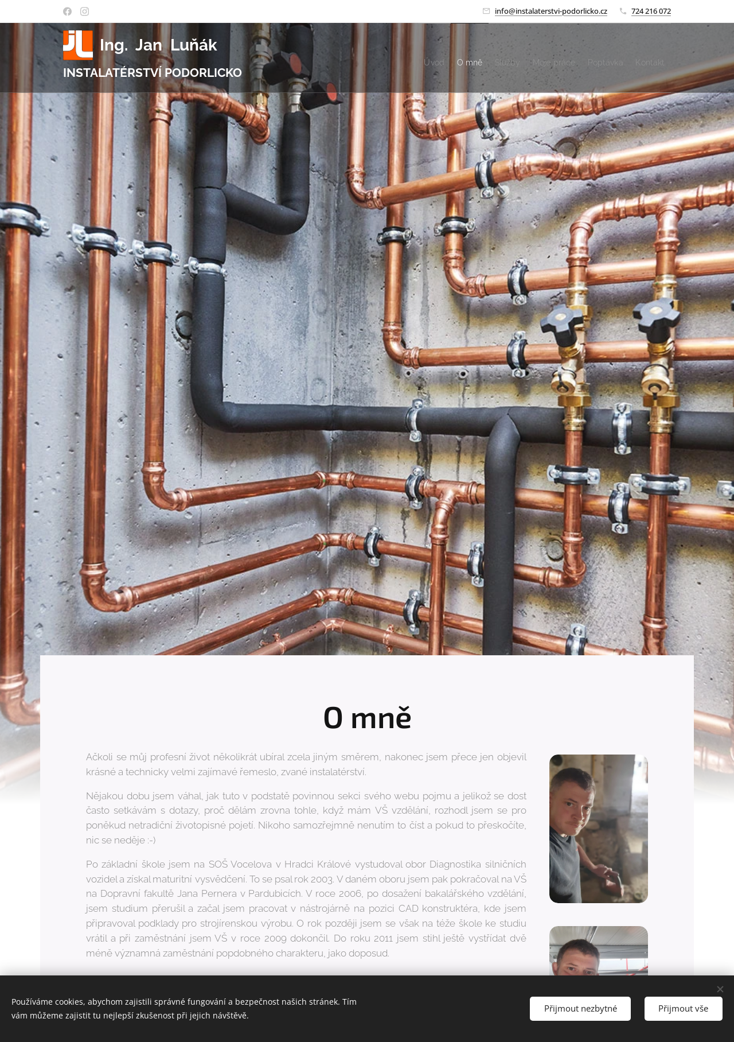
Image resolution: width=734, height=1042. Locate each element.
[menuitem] (372, 58)
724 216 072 (651, 11)
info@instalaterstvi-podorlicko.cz (551, 11)
